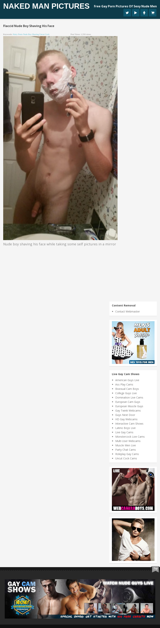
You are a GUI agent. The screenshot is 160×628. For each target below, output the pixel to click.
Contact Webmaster (127, 311)
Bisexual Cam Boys (127, 389)
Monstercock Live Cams (130, 436)
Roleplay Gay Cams (127, 454)
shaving (35, 34)
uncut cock (44, 34)
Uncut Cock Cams (126, 458)
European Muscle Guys (129, 406)
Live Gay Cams (124, 432)
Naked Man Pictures (46, 6)
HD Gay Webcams (126, 419)
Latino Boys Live (125, 428)
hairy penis (18, 34)
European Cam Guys (127, 402)
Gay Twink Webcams (128, 410)
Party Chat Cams (125, 449)
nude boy (27, 34)
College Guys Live (126, 393)
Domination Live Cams (129, 397)
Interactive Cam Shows (129, 423)
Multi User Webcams (128, 441)
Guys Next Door (125, 415)
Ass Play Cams (124, 384)
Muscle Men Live (125, 445)
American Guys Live (127, 380)
